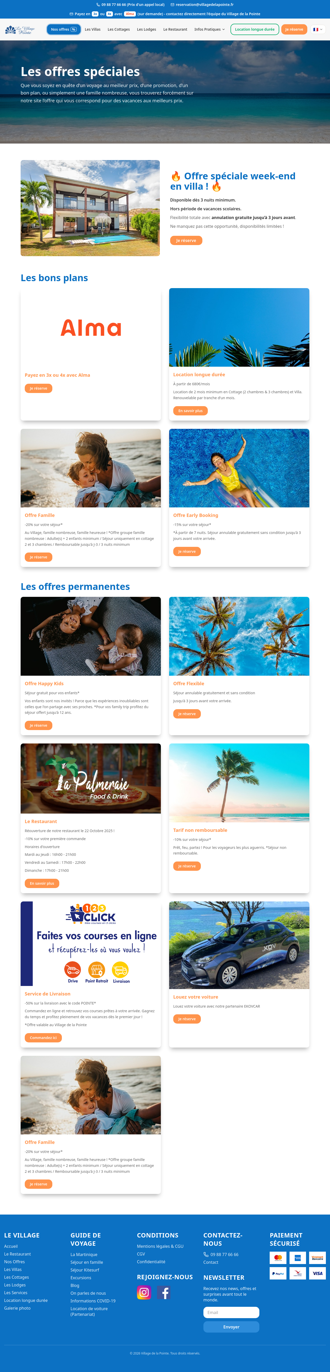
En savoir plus (190, 410)
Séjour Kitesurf (85, 1270)
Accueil (11, 1246)
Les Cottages (119, 29)
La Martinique (84, 1254)
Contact (210, 1262)
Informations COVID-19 (93, 1301)
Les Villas (93, 29)
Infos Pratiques (209, 29)
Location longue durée (255, 29)
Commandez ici (43, 1037)
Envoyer (231, 1327)
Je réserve (294, 29)
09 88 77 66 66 (220, 1254)
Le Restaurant (175, 29)
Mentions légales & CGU (160, 1246)
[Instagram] (144, 1292)
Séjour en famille (87, 1262)
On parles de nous (88, 1293)
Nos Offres (14, 1262)
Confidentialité (151, 1262)
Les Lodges (146, 29)
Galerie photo (17, 1308)
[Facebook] (163, 1292)
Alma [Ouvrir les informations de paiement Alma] (130, 14)
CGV (141, 1254)
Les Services (15, 1292)
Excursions (81, 1278)
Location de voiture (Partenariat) (89, 1311)
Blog (75, 1285)
